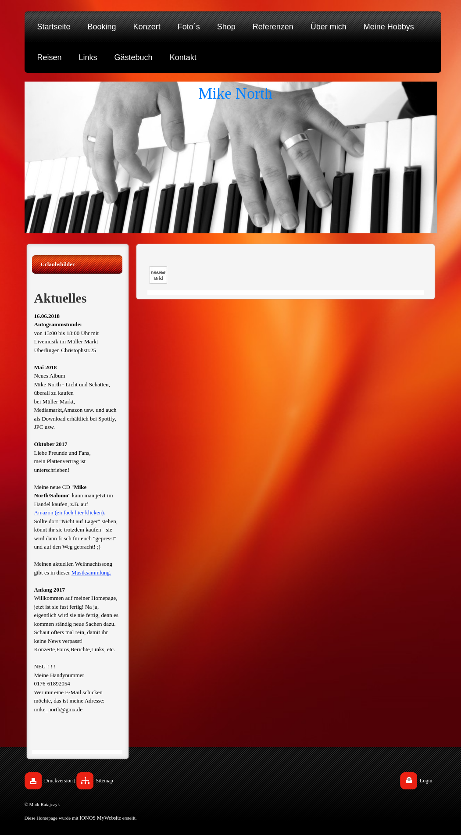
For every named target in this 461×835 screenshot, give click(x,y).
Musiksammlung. (91, 572)
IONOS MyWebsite (100, 818)
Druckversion (58, 781)
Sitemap (104, 781)
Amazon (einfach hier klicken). (69, 512)
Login (426, 781)
